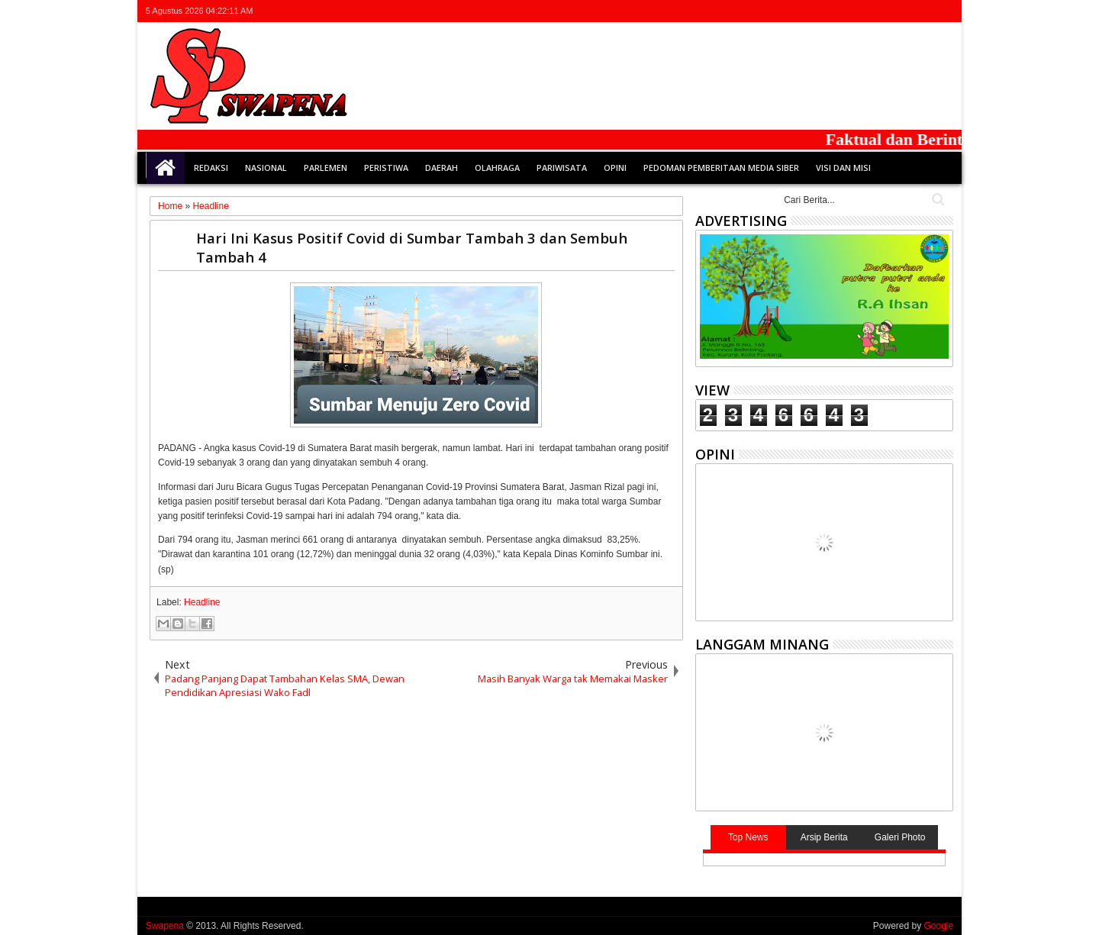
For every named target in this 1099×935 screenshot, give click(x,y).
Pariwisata (562, 167)
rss (923, 11)
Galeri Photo (900, 837)
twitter (864, 11)
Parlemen (325, 167)
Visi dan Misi (843, 167)
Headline (202, 602)
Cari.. (936, 200)
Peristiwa (386, 167)
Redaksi (211, 167)
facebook (884, 11)
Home (166, 168)
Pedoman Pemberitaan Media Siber (721, 167)
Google (938, 925)
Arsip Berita (824, 837)
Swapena (165, 925)
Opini (615, 167)
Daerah (441, 167)
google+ (904, 11)
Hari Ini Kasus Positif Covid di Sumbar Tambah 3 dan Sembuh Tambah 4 (411, 247)
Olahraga (497, 167)
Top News (748, 837)
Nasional (266, 167)
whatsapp (943, 11)
